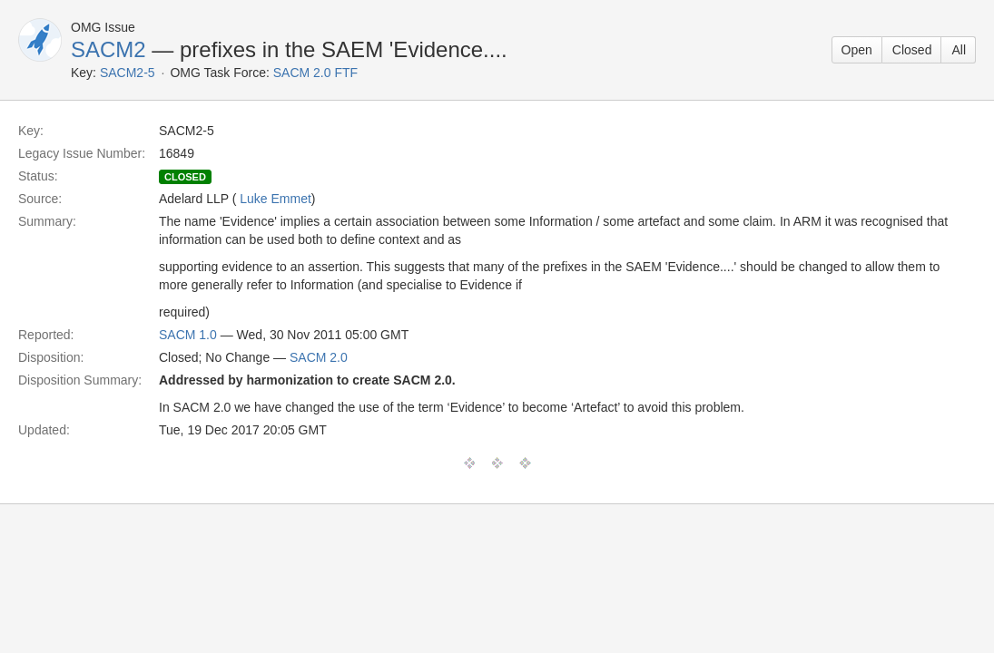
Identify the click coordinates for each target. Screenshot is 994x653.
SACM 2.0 (319, 357)
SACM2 (108, 49)
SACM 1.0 (188, 334)
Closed (912, 50)
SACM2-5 (127, 72)
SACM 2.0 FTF (315, 72)
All (958, 50)
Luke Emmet (275, 198)
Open (856, 50)
